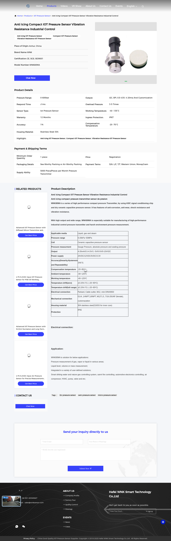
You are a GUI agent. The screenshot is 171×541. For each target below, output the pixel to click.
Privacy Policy (29, 538)
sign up (149, 511)
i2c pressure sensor (68, 395)
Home (39, 6)
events (119, 6)
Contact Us (105, 6)
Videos (64, 6)
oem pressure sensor (87, 395)
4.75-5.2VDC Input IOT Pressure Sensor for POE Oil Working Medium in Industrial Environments (31, 279)
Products (51, 6)
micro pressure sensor (107, 395)
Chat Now (32, 78)
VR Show (76, 6)
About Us (90, 6)
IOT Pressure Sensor (42, 16)
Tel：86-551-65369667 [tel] (26, 498)
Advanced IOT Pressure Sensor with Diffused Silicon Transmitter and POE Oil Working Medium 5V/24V (31, 230)
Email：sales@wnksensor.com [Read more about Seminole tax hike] (30, 503)
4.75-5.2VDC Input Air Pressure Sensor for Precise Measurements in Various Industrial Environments (30, 378)
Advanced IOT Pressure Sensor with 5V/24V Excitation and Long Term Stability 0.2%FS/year (31, 329)
